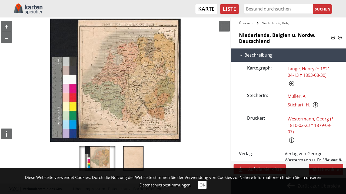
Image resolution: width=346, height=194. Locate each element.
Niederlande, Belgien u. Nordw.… (278, 23)
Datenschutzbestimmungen (165, 185)
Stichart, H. (299, 105)
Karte (206, 8)
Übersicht (246, 23)
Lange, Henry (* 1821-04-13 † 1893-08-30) (309, 72)
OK (202, 185)
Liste (229, 8)
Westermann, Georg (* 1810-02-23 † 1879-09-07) (311, 125)
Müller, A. (297, 96)
